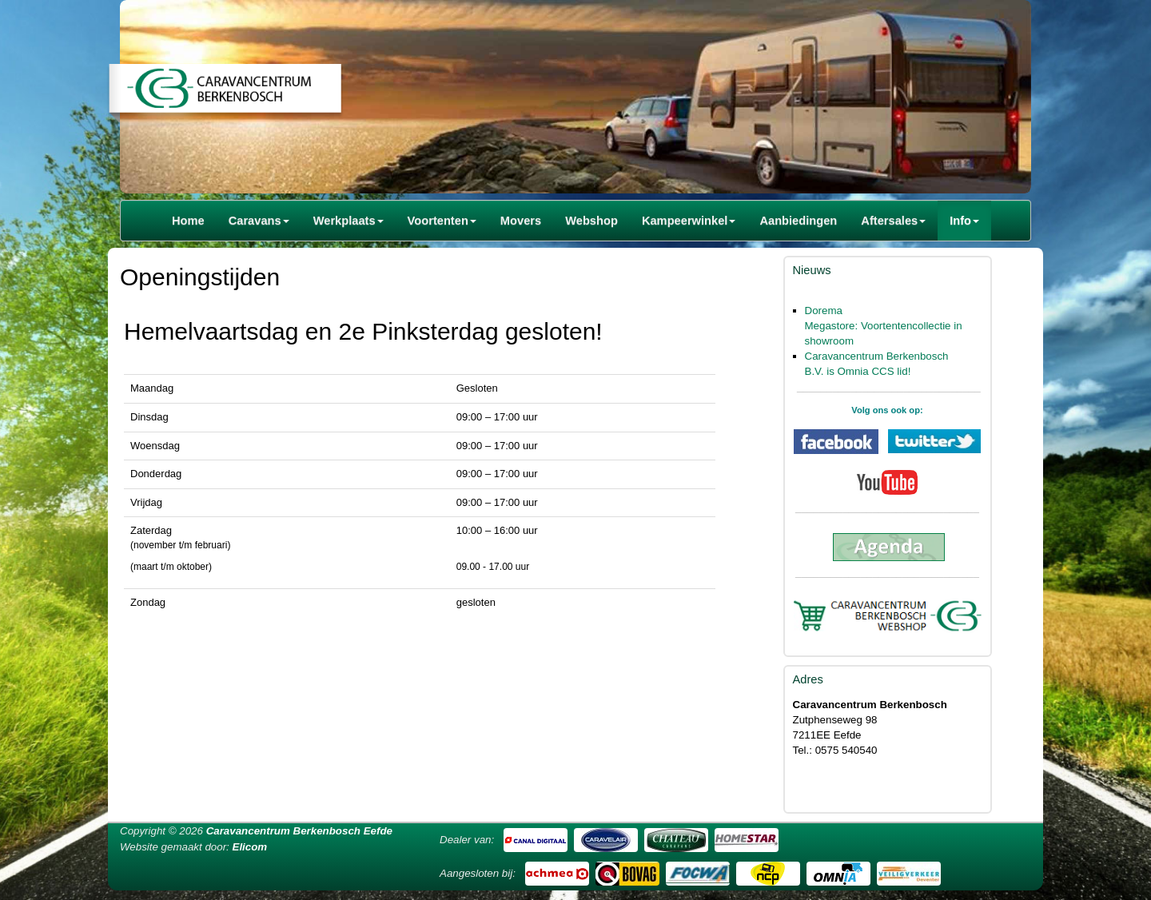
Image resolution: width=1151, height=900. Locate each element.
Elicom (250, 847)
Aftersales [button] (893, 220)
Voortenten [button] (442, 220)
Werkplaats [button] (348, 220)
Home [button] (188, 220)
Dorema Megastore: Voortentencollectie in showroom (883, 326)
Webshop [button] (591, 220)
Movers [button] (520, 220)
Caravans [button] (259, 220)
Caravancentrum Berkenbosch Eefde (299, 831)
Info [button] (964, 220)
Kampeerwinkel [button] (689, 220)
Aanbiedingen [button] (798, 220)
